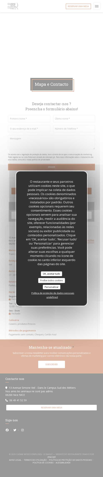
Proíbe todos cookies (51, 280)
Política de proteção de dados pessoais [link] (52, 293)
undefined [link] (52, 297)
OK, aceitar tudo (51, 273)
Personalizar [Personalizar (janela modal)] (52, 287)
